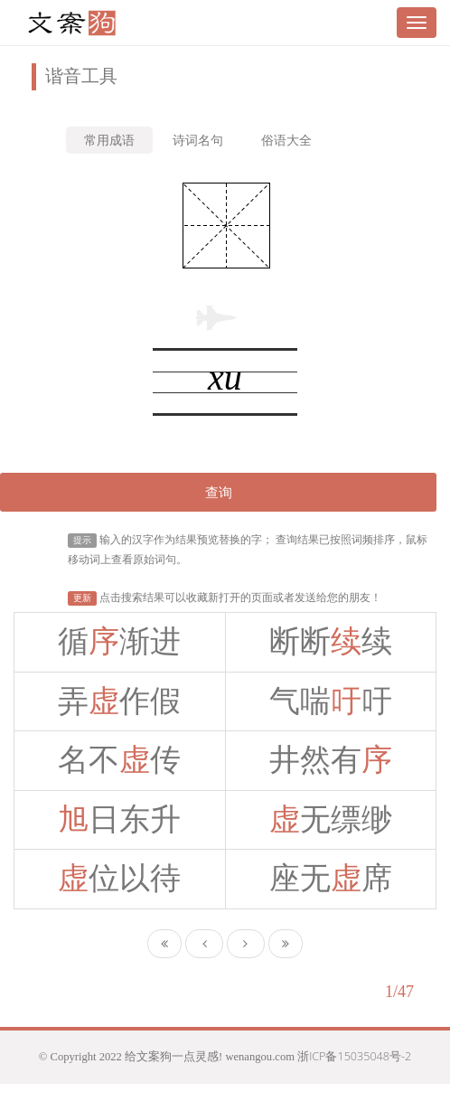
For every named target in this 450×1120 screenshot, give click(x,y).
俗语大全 (286, 139)
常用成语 (109, 139)
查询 (218, 492)
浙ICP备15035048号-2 (354, 1056)
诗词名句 (198, 139)
